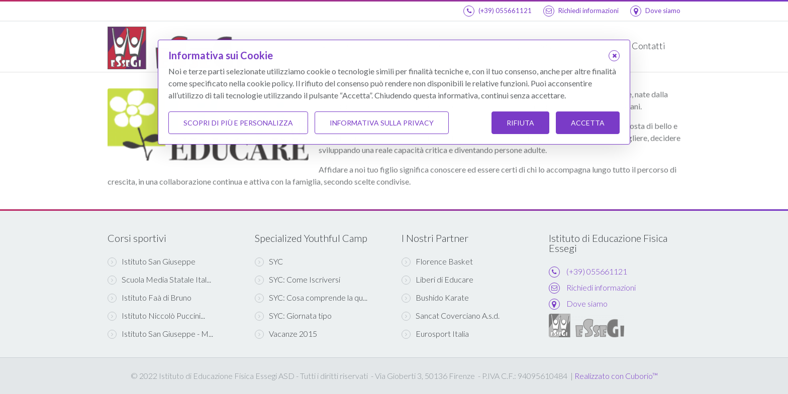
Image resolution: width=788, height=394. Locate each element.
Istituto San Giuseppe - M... (160, 334)
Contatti (648, 45)
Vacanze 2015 (286, 334)
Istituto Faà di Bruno (149, 298)
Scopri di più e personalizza (238, 122)
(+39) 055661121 (497, 11)
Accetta (588, 122)
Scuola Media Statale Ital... (159, 280)
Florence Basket (437, 261)
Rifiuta (520, 122)
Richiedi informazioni (581, 11)
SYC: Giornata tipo (293, 316)
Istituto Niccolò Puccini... (156, 316)
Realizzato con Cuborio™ (616, 375)
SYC (269, 261)
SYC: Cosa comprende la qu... (311, 298)
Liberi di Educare (437, 280)
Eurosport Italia (435, 334)
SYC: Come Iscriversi (297, 280)
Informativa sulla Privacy (382, 122)
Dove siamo (655, 11)
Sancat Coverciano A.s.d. (451, 316)
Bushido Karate (435, 298)
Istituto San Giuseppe (151, 261)
